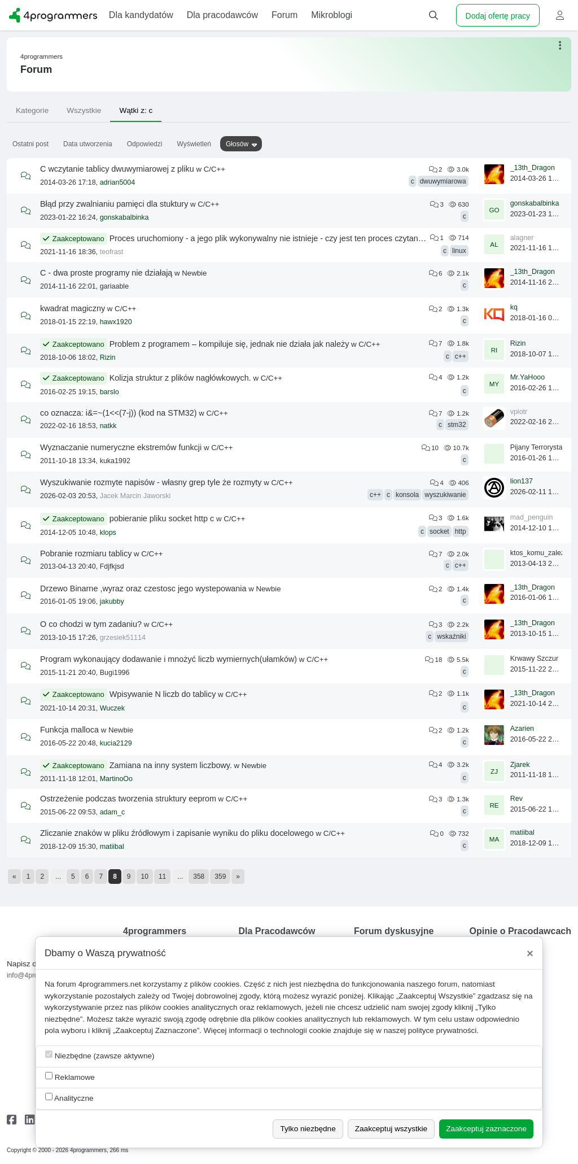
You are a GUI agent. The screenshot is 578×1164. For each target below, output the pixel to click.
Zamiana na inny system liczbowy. (171, 765)
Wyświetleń (194, 144)
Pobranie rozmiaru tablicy (86, 553)
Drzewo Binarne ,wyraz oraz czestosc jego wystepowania (143, 588)
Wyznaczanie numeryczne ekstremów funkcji (121, 447)
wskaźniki (451, 636)
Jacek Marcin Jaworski (135, 496)
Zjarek (520, 765)
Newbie (194, 273)
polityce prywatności (442, 1030)
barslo (109, 392)
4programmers (41, 56)
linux (459, 251)
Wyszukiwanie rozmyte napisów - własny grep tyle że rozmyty (151, 482)
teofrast (112, 252)
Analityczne (69, 1097)
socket (439, 531)
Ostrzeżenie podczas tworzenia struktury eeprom (128, 798)
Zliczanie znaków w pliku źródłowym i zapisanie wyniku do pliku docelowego (177, 833)
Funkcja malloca (69, 729)
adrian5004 (117, 182)
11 (162, 876)
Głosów (237, 144)
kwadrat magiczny (72, 308)
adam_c (112, 812)
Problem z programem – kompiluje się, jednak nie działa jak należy (229, 343)
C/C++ (214, 169)
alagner (522, 238)
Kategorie (32, 110)
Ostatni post (30, 144)
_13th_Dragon (532, 168)
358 (198, 876)
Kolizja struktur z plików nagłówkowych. (180, 377)
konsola (407, 495)
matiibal (112, 847)
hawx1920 (116, 322)
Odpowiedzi (145, 144)
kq (514, 307)
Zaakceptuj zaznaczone (486, 1128)
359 (220, 876)
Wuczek (112, 708)
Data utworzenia (87, 144)
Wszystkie (84, 110)
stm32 (457, 425)
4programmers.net (109, 984)
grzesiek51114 (123, 638)
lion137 (521, 481)
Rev (516, 799)
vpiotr (519, 412)
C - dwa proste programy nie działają (106, 272)
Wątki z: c (135, 110)
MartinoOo (116, 779)
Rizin (108, 357)
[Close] (530, 953)
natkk (108, 426)
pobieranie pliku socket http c (162, 518)
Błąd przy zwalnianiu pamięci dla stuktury (114, 203)
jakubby (112, 601)
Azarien (522, 729)
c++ (460, 356)
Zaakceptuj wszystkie (391, 1128)
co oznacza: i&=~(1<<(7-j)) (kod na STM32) (118, 412)
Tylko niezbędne (307, 1128)
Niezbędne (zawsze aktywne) (100, 1055)
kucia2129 (116, 743)
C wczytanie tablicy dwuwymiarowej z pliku (117, 168)
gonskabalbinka (124, 217)
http (460, 531)
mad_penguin (531, 517)
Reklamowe (70, 1077)
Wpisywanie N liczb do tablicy (163, 694)
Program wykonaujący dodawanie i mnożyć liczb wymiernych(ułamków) (168, 659)
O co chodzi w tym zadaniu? (91, 624)
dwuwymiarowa (443, 181)
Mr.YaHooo (527, 377)
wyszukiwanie (445, 495)
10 (144, 876)
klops (108, 533)
